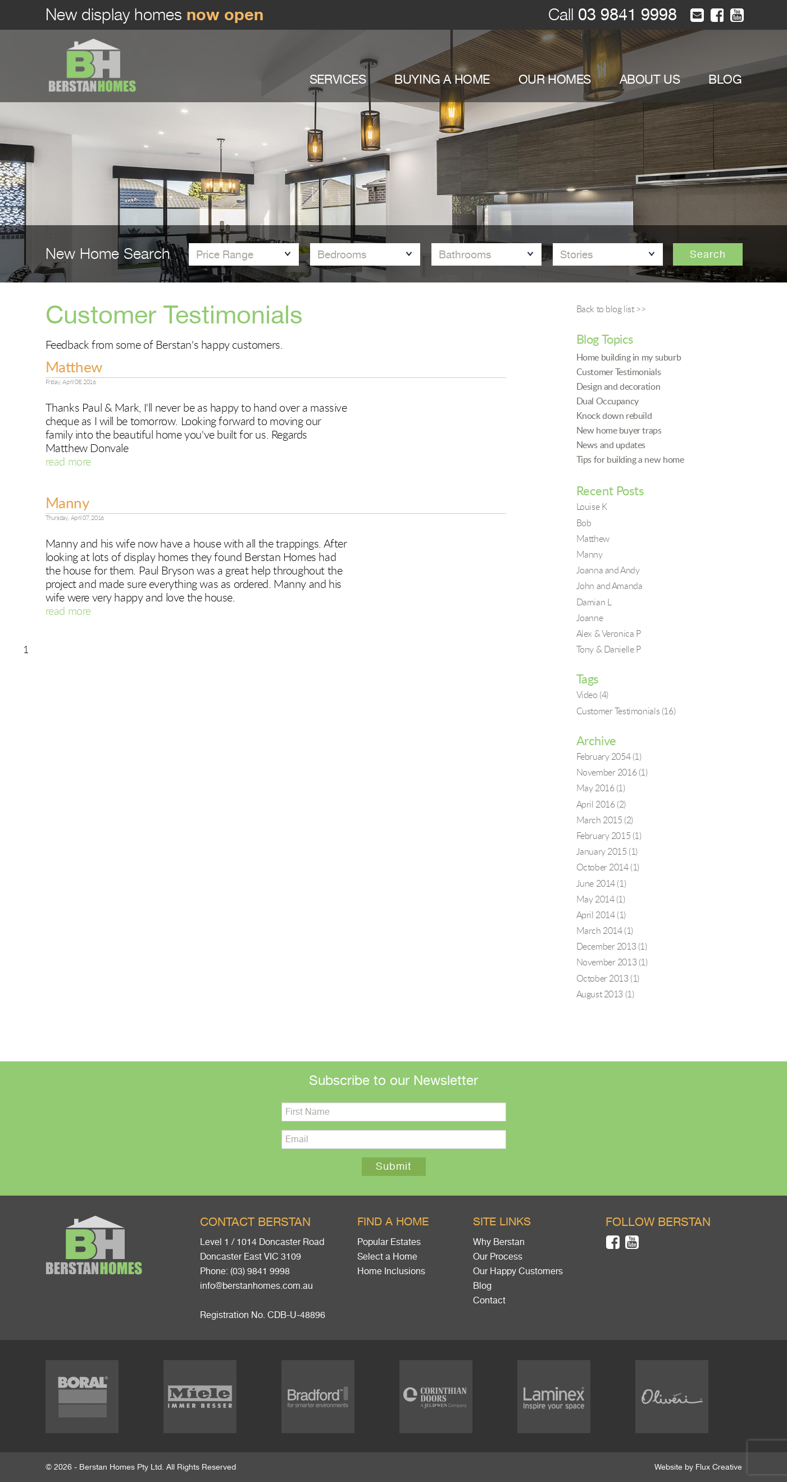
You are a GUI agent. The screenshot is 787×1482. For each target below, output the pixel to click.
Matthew (74, 367)
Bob (584, 523)
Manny (67, 503)
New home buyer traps (619, 430)
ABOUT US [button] (650, 79)
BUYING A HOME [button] (442, 79)
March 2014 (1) (604, 930)
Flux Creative (718, 1466)
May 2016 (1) (600, 788)
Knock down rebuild (614, 415)
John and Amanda (609, 586)
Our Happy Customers (518, 1271)
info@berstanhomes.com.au (256, 1286)
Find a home (393, 1221)
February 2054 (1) (609, 756)
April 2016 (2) (601, 804)
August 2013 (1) (605, 994)
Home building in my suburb (628, 357)
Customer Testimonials (618, 372)
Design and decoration (618, 386)
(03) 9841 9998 (260, 1271)
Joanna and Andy (608, 570)
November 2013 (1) (612, 962)
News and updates (611, 445)
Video (592, 694)
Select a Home (387, 1257)
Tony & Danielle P (608, 649)
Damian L (594, 602)
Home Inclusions (391, 1271)
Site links (502, 1221)
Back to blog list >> (611, 309)
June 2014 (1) (601, 883)
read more (68, 461)
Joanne (589, 618)
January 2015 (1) (607, 851)
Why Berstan (499, 1242)
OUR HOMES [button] (554, 79)
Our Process (497, 1257)
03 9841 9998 (625, 15)
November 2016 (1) (612, 772)
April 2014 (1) (601, 915)
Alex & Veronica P (608, 633)
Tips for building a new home (630, 459)
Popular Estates (389, 1242)
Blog (482, 1286)
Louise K (591, 506)
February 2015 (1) (609, 835)
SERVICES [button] (338, 79)
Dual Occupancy (607, 401)
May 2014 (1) (600, 899)
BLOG (724, 79)
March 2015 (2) (604, 820)
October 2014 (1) (608, 867)
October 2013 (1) (608, 978)
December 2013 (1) (611, 946)
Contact (489, 1301)
